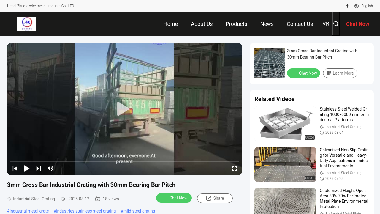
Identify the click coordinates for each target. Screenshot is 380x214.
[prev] (15, 168)
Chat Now (175, 198)
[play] (124, 109)
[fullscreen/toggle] (234, 168)
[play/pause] (27, 168)
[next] (39, 168)
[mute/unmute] (50, 168)
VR (325, 24)
